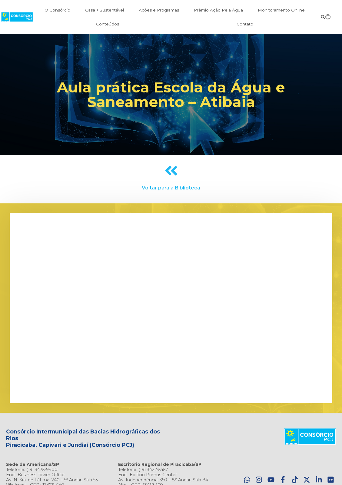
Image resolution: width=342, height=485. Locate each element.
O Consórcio (57, 10)
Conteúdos (107, 24)
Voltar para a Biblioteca (171, 188)
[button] (323, 17)
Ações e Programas (159, 10)
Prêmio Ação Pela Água (218, 10)
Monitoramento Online (281, 10)
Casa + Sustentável (104, 10)
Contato (245, 24)
